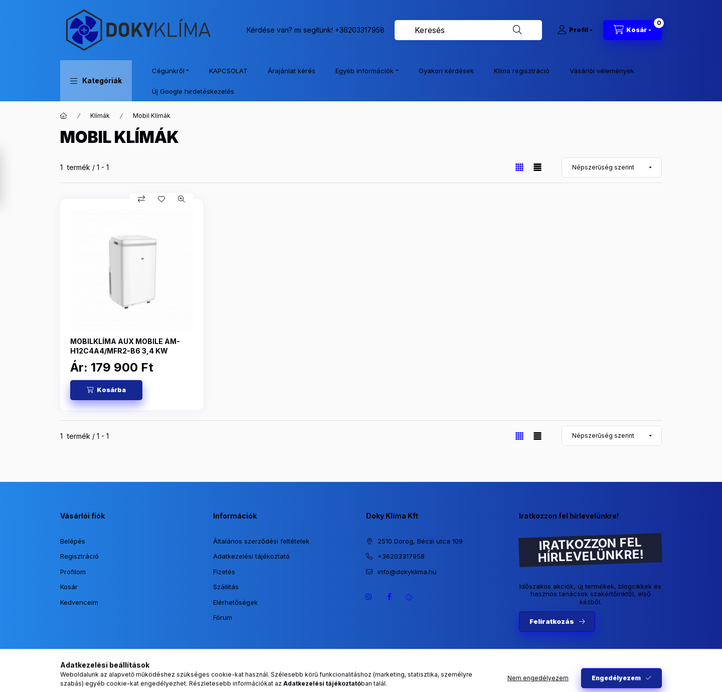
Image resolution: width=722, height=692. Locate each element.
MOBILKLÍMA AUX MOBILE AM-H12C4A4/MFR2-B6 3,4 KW (125, 346)
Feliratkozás (551, 621)
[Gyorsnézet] (181, 199)
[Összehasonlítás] (141, 199)
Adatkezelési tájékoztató (251, 556)
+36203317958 (360, 30)
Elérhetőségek (235, 602)
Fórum (222, 617)
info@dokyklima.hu (407, 572)
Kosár (69, 587)
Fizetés (224, 572)
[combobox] (468, 30)
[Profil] (575, 30)
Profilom (73, 572)
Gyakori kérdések (446, 71)
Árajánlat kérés (291, 71)
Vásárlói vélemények (602, 71)
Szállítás (226, 587)
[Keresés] (517, 30)
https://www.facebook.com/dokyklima (389, 597)
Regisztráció (79, 556)
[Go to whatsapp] (697, 662)
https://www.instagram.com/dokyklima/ (369, 597)
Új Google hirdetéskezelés (193, 91)
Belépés (72, 541)
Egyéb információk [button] (364, 71)
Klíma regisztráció (522, 71)
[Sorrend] (612, 167)
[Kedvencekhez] (161, 199)
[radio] (537, 167)
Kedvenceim (79, 602)
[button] (96, 80)
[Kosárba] (106, 390)
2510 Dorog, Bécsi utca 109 (420, 541)
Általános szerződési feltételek (261, 541)
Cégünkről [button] (168, 71)
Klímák (100, 115)
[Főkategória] (63, 115)
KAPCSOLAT (228, 71)
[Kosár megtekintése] (632, 30)
